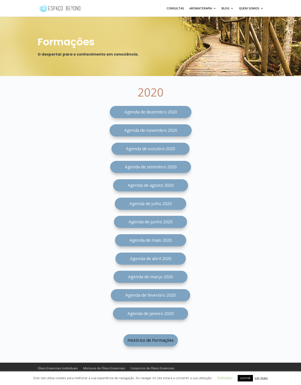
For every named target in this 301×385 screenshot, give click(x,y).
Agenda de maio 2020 (151, 240)
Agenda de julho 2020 (150, 203)
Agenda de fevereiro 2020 (150, 295)
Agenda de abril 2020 (150, 258)
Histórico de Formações (151, 340)
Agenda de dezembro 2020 (150, 112)
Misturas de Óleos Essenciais (104, 368)
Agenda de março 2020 (150, 277)
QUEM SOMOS (249, 8)
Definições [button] (224, 378)
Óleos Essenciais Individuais (58, 368)
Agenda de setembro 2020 (150, 167)
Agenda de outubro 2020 (150, 148)
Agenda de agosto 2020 (150, 185)
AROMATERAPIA (200, 8)
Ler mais (261, 378)
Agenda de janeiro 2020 (150, 313)
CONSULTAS (175, 8)
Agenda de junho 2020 (150, 222)
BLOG (225, 8)
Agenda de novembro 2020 (150, 130)
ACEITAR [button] (245, 378)
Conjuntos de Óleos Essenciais (152, 368)
